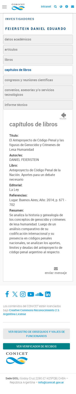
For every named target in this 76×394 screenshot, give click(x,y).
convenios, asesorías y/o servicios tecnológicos (29, 92)
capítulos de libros (18, 70)
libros (9, 59)
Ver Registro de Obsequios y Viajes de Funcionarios (36, 334)
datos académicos (18, 39)
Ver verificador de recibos (36, 346)
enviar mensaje (56, 273)
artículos (11, 49)
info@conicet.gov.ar (51, 382)
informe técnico (16, 105)
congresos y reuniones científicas (29, 80)
